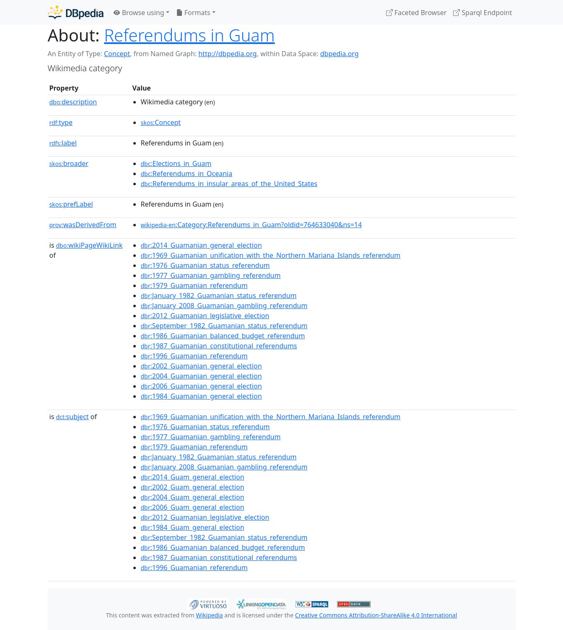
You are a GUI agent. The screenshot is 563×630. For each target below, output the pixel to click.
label (63, 143)
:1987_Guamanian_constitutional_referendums (219, 345)
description (73, 101)
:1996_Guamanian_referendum (194, 355)
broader (68, 163)
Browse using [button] (139, 12)
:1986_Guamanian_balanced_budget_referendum (223, 335)
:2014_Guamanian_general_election (201, 245)
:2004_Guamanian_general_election (201, 376)
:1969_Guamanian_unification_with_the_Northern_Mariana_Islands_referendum (271, 255)
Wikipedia (209, 615)
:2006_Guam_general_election (192, 507)
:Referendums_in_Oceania (187, 173)
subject (72, 416)
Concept (117, 53)
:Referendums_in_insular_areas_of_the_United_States (229, 183)
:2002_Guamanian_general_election (201, 366)
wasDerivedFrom (83, 224)
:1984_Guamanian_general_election (201, 396)
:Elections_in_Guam (176, 163)
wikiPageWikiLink (89, 245)
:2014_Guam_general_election (192, 477)
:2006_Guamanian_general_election (201, 386)
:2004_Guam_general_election (192, 497)
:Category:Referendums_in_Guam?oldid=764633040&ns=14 (251, 224)
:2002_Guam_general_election (192, 487)
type (61, 122)
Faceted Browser (416, 12)
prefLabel (71, 204)
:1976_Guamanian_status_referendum (205, 265)
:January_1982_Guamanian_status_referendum (219, 295)
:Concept (161, 122)
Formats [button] (193, 12)
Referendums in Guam (189, 35)
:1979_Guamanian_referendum (194, 285)
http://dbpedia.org (227, 53)
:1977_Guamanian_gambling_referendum (211, 275)
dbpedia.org (339, 53)
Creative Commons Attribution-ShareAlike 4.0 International (376, 615)
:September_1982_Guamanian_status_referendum (224, 325)
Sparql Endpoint (482, 12)
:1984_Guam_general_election (192, 527)
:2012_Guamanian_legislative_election (205, 315)
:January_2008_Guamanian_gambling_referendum (224, 305)
